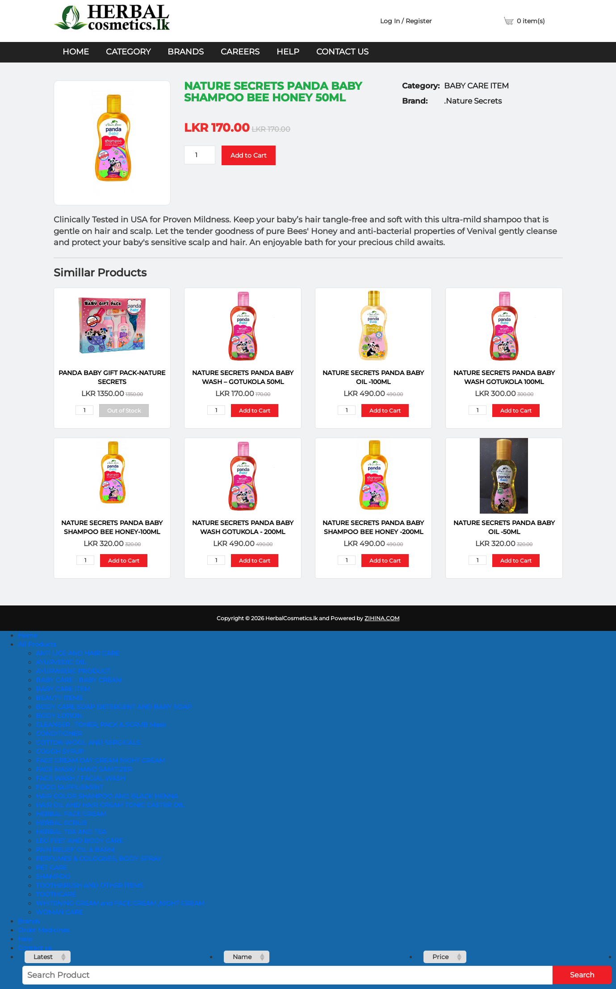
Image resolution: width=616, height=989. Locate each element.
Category (128, 52)
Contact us (342, 52)
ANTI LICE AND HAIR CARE (77, 653)
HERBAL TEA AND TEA (71, 832)
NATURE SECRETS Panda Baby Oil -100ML (373, 377)
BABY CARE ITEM (63, 689)
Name (242, 957)
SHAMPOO (53, 876)
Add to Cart (248, 155)
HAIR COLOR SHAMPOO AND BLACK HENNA (107, 796)
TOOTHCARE (56, 894)
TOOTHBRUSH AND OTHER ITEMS (89, 885)
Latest (43, 957)
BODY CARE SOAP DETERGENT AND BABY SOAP (114, 707)
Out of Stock (124, 410)
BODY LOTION (59, 716)
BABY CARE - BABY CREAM (79, 680)
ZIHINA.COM (382, 618)
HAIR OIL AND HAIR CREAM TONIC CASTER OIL (110, 805)
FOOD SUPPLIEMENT (69, 787)
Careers (240, 52)
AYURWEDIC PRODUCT (73, 671)
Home (76, 52)
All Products (37, 644)
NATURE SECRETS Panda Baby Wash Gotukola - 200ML (242, 527)
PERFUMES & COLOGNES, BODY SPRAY (98, 859)
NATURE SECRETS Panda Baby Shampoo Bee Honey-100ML (112, 527)
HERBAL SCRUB (61, 823)
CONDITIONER (59, 734)
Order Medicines (43, 930)
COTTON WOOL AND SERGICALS (88, 743)
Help (288, 52)
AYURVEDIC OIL (61, 662)
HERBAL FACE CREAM (71, 814)
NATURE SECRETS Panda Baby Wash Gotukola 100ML (504, 377)
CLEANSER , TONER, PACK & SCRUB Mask (101, 725)
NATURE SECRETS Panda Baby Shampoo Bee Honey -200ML (373, 527)
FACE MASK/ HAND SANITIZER (84, 769)
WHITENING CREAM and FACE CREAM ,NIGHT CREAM (120, 903)
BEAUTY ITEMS (59, 698)
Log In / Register (406, 21)
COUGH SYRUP (60, 751)
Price (440, 957)
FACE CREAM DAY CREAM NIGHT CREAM (100, 760)
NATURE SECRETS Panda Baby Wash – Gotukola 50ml (242, 377)
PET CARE (51, 868)
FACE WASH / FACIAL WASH (80, 778)
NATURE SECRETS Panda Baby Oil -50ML (504, 527)
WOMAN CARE (59, 912)
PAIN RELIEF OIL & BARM (75, 850)
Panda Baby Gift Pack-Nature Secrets (112, 377)
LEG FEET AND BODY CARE (79, 841)
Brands (186, 52)
